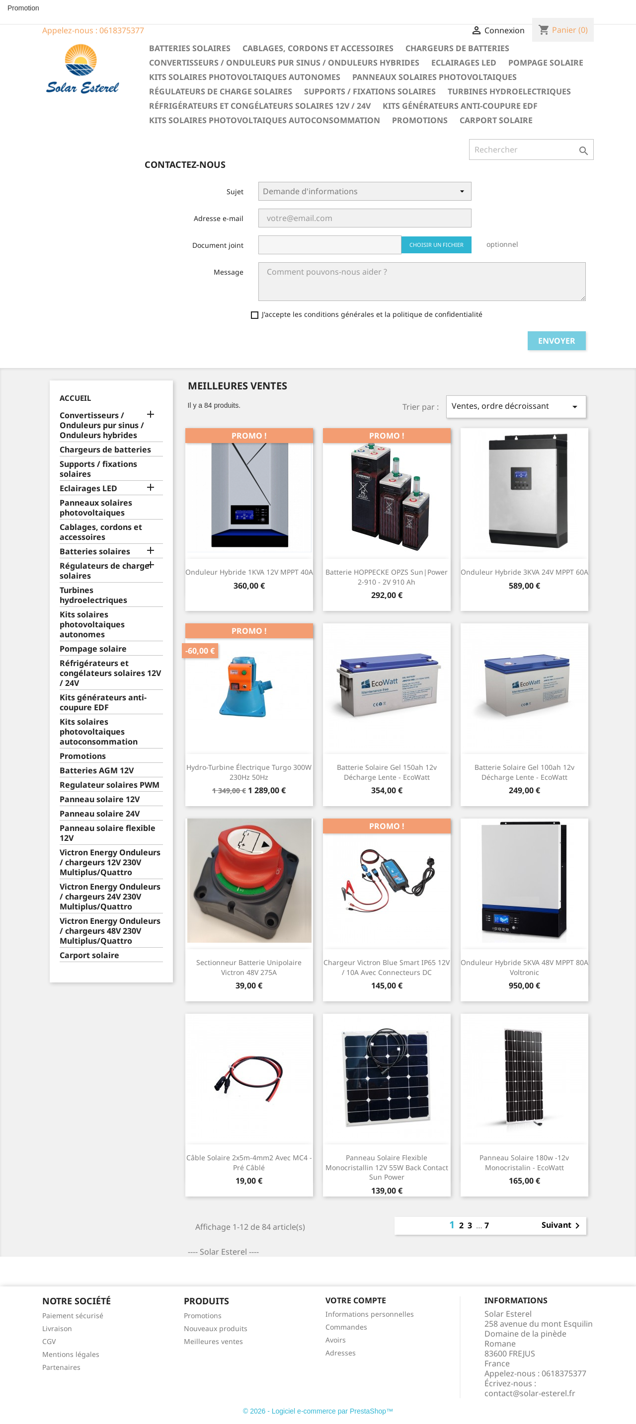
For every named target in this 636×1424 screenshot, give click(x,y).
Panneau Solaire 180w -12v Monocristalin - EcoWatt (524, 1162)
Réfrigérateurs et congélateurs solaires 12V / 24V (260, 105)
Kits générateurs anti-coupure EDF (460, 105)
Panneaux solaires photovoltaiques (434, 77)
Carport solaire (496, 120)
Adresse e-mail (218, 218)
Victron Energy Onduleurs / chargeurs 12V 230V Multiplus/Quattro (110, 862)
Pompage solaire (545, 62)
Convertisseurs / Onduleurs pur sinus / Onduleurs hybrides (284, 62)
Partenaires (61, 1367)
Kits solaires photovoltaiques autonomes (244, 77)
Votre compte (355, 1300)
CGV (49, 1341)
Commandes (346, 1327)
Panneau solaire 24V (100, 814)
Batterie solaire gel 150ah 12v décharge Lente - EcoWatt (387, 772)
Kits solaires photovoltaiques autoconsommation (264, 120)
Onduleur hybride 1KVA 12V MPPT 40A (249, 572)
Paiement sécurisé (72, 1315)
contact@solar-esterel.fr (529, 1393)
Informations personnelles (369, 1314)
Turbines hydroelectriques (509, 91)
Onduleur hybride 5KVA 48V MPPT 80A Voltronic (524, 967)
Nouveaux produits (215, 1328)
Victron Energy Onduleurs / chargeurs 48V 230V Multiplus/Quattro (110, 931)
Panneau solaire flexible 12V (108, 833)
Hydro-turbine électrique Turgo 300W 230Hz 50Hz (249, 772)
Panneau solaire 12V (100, 799)
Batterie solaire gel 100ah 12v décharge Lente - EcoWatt (524, 772)
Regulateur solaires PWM (109, 785)
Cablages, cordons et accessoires (318, 48)
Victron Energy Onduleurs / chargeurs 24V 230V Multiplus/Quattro (110, 897)
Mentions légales (70, 1354)
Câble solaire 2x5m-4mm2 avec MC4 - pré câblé (249, 1162)
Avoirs (335, 1340)
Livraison (57, 1328)
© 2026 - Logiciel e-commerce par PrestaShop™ (318, 1411)
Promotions (420, 120)
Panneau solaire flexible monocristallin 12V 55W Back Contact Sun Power (386, 1167)
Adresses (340, 1352)
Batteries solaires (190, 48)
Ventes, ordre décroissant (516, 406)
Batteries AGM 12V (97, 770)
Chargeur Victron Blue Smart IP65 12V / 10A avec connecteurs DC (386, 967)
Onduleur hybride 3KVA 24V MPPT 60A (524, 572)
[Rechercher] (531, 149)
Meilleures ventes (213, 1341)
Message (228, 272)
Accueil (75, 398)
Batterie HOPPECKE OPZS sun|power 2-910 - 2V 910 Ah (386, 577)
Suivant (562, 1226)
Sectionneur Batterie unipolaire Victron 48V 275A (249, 967)
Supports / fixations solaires (370, 91)
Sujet (235, 191)
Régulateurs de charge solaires (220, 91)
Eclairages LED (463, 62)
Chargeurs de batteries (457, 48)
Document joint (217, 245)
